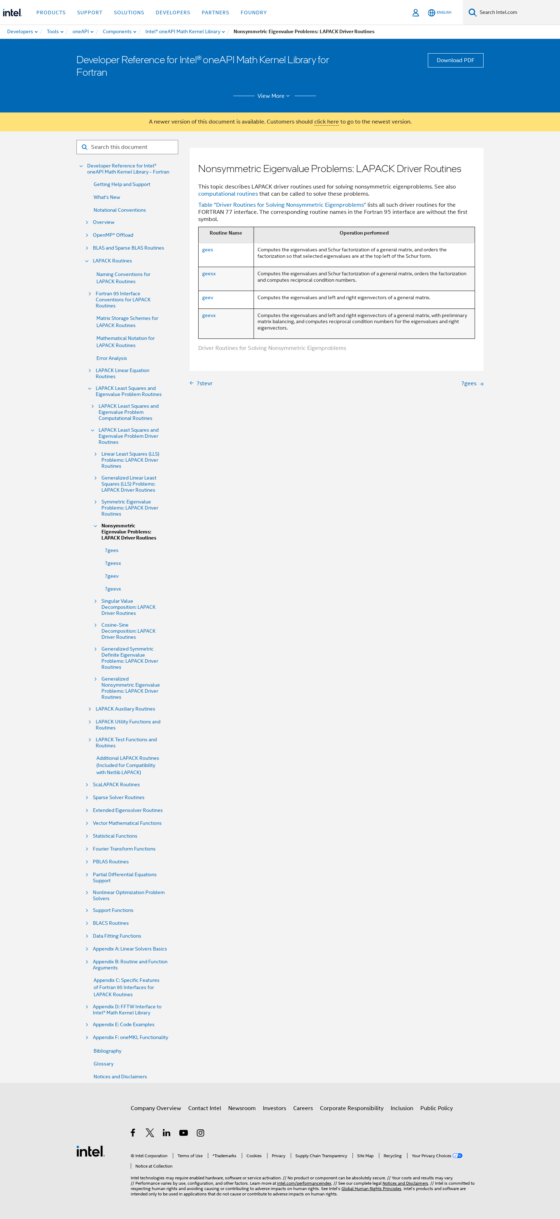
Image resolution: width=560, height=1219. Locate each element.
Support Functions (113, 910)
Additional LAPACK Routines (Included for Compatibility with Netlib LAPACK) (127, 765)
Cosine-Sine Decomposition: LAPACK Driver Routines (128, 631)
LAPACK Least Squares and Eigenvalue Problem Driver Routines (129, 436)
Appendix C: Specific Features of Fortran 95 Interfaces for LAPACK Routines (127, 987)
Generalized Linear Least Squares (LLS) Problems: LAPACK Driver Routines (128, 484)
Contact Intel (204, 1108)
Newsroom (242, 1108)
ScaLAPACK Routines (116, 785)
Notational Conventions (120, 210)
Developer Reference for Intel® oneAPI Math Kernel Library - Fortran (128, 169)
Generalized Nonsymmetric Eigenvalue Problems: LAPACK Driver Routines (130, 688)
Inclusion (402, 1108)
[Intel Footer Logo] (90, 1150)
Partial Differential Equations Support (125, 878)
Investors (274, 1108)
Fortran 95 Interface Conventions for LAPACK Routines (123, 300)
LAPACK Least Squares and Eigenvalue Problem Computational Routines (129, 412)
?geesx (113, 563)
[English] (439, 12)
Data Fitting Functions (117, 936)
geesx (209, 273)
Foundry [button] (254, 12)
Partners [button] (215, 12)
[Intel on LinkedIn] (166, 1134)
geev (207, 297)
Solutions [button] (129, 12)
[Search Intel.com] (518, 12)
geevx (209, 315)
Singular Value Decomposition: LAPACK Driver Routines (128, 607)
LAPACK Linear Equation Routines (122, 373)
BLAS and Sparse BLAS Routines (128, 248)
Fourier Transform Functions (124, 849)
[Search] (473, 12)
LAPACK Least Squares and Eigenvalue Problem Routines (129, 391)
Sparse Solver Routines (119, 797)
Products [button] (51, 12)
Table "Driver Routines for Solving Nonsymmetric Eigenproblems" (282, 205)
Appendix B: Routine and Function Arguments (130, 965)
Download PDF (456, 60)
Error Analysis (111, 358)
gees (207, 249)
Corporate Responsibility (352, 1108)
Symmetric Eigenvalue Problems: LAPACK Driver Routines (129, 508)
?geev (112, 576)
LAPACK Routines (112, 261)
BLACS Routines (111, 923)
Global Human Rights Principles (371, 1188)
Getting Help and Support (122, 184)
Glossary (104, 1063)
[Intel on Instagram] (200, 1134)
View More (275, 96)
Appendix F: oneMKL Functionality (130, 1037)
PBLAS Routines (111, 862)
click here (326, 121)
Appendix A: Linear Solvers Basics (130, 949)
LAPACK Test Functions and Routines (126, 743)
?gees (112, 550)
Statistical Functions (115, 836)
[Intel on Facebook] (133, 1134)
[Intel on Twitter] (150, 1134)
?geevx (113, 589)
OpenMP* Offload (113, 235)
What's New (107, 197)
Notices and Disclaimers (120, 1076)
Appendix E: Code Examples (124, 1025)
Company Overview (156, 1108)
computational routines (228, 193)
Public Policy (436, 1108)
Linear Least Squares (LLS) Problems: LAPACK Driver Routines (130, 460)
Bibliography (107, 1051)
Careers (303, 1108)
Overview (103, 222)
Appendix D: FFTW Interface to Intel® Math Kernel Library (127, 1010)
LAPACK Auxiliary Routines (125, 709)
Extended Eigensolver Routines (128, 810)
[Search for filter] (127, 147)
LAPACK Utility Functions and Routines (128, 725)
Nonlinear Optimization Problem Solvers (129, 895)
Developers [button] (173, 12)
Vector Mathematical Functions (127, 823)
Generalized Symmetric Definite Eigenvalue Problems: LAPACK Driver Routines (129, 658)
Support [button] (89, 12)
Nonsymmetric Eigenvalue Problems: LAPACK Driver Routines (128, 532)
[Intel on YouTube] (184, 1134)
